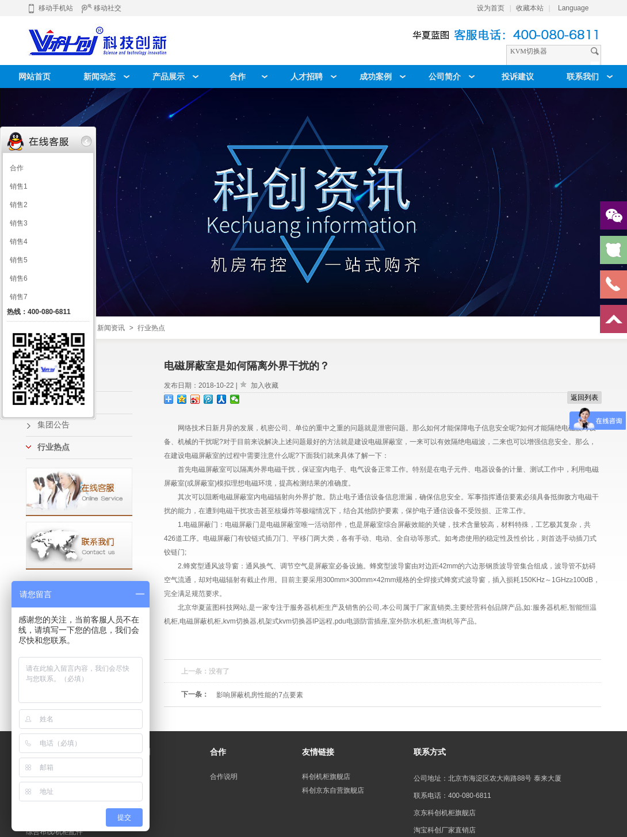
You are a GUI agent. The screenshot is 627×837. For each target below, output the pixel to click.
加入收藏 (264, 385)
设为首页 (490, 8)
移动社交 (101, 8)
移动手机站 (49, 8)
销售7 (19, 297)
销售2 (19, 205)
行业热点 (151, 328)
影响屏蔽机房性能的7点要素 (259, 695)
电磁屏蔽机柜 (200, 621)
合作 (17, 168)
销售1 (19, 186)
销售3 (19, 223)
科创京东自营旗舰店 (333, 790)
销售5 (19, 260)
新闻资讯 (111, 328)
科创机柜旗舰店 (326, 777)
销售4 (19, 242)
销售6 (19, 278)
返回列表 (584, 397)
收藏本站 (530, 8)
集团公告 (53, 425)
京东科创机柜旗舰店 (445, 813)
